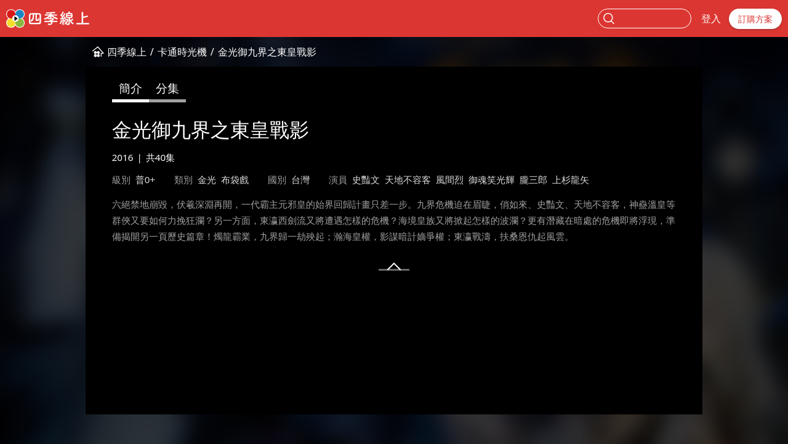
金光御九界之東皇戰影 (267, 52)
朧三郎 (533, 179)
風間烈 (450, 179)
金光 (207, 179)
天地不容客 (408, 179)
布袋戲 (235, 179)
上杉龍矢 (570, 179)
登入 (711, 18)
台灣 (300, 179)
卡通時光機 (182, 52)
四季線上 (127, 52)
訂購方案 (755, 19)
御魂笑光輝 (491, 179)
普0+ (145, 179)
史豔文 (366, 179)
